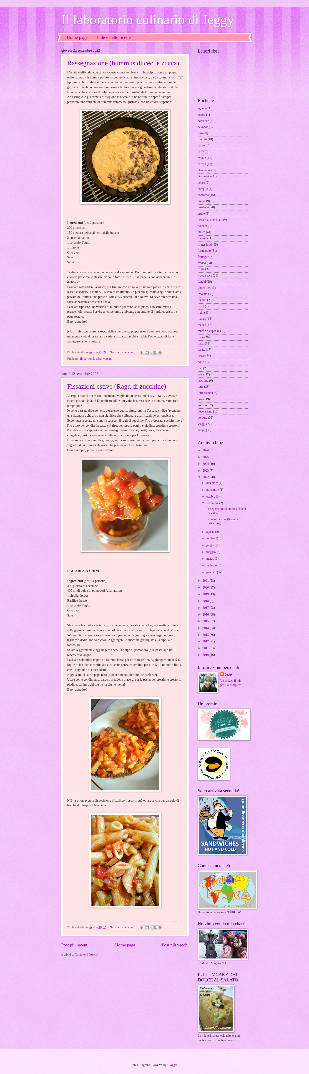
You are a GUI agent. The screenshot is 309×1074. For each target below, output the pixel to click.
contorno (203, 195)
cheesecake (205, 170)
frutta (201, 269)
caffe (201, 151)
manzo (202, 325)
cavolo (202, 158)
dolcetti (202, 226)
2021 (206, 580)
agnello (202, 108)
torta (200, 386)
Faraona (203, 238)
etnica (201, 232)
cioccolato (204, 176)
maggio (211, 552)
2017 (206, 607)
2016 (206, 614)
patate (201, 349)
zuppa (201, 430)
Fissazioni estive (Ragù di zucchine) (116, 386)
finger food (87, 358)
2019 (206, 594)
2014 (206, 628)
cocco (201, 182)
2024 (206, 463)
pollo (201, 362)
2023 (206, 470)
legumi (202, 300)
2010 (206, 654)
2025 (206, 457)
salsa (98, 358)
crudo (201, 213)
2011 (206, 648)
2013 (206, 634)
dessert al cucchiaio (210, 219)
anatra (202, 114)
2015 (206, 621)
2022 (206, 477)
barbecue (203, 121)
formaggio (204, 250)
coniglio (203, 189)
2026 (206, 450)
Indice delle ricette (114, 37)
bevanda (203, 127)
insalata (202, 294)
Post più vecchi (175, 945)
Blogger (172, 1065)
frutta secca (205, 275)
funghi (202, 281)
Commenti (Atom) (86, 954)
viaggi (202, 424)
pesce (201, 355)
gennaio (211, 572)
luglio (210, 538)
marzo (210, 558)
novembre (213, 489)
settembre (212, 503)
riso (200, 368)
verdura (202, 417)
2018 (206, 601)
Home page (77, 37)
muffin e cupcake (209, 331)
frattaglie (203, 257)
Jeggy (229, 674)
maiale (202, 318)
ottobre (211, 496)
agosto (210, 531)
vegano (107, 358)
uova (201, 399)
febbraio (211, 565)
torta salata (204, 393)
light (200, 312)
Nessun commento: (122, 352)
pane (201, 337)
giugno (211, 545)
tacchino (203, 380)
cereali (202, 164)
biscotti (202, 139)
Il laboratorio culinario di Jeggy (147, 19)
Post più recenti (75, 945)
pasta (201, 343)
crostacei (203, 207)
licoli (201, 306)
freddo (202, 263)
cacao (201, 145)
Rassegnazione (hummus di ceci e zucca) (123, 63)
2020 (206, 587)
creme (202, 201)
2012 (206, 641)
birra (201, 133)
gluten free (204, 287)
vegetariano (205, 411)
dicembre (212, 483)
